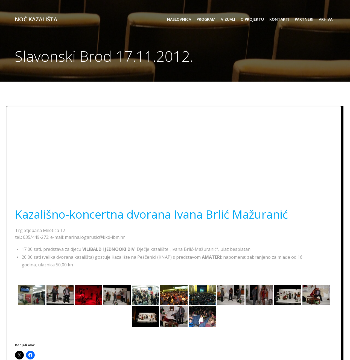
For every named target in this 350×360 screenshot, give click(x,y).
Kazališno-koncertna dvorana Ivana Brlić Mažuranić (151, 214)
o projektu (252, 19)
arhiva (325, 19)
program (206, 19)
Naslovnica (179, 19)
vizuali (228, 19)
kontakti (279, 19)
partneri (304, 19)
